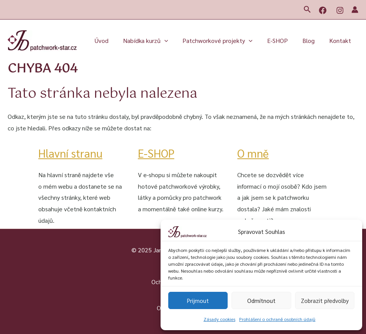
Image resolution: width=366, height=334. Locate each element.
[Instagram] (340, 10)
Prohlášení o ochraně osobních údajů (277, 319)
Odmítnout (261, 300)
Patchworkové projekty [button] (225, 41)
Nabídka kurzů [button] (156, 41)
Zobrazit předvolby (325, 300)
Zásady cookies (219, 319)
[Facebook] (323, 10)
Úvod (114, 40)
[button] (307, 9)
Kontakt (341, 40)
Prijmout (198, 300)
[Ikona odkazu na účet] (354, 9)
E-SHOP (283, 40)
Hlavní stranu (71, 152)
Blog (312, 40)
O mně (253, 152)
